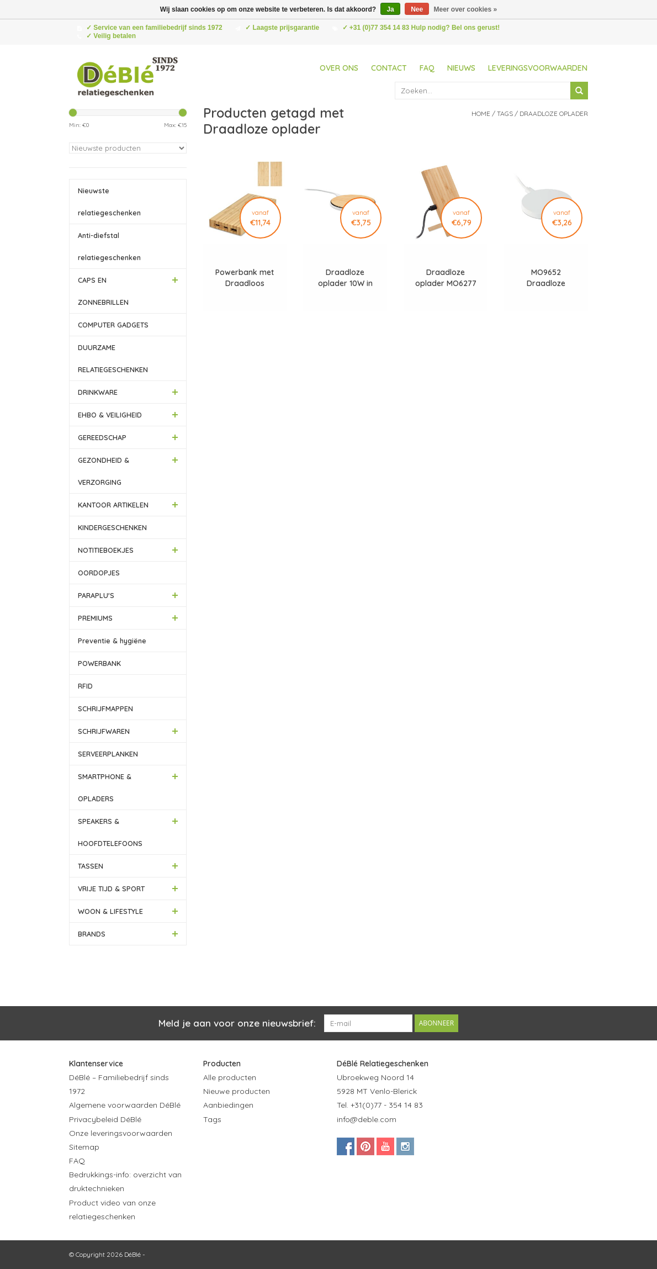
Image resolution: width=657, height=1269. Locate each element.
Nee (417, 9)
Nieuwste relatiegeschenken (109, 201)
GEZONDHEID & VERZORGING (103, 471)
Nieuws (461, 68)
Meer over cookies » (465, 9)
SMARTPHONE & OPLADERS (104, 787)
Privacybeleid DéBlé (105, 1119)
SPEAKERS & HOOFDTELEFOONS (110, 832)
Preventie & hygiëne (112, 640)
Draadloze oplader (554, 113)
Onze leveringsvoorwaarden (120, 1133)
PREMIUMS (95, 618)
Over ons (339, 68)
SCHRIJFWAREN (104, 731)
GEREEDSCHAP (102, 437)
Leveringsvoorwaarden (537, 68)
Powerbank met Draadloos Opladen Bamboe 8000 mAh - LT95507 (244, 278)
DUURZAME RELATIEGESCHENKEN (113, 358)
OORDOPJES (99, 572)
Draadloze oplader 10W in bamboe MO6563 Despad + (345, 278)
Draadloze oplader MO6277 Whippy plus (445, 278)
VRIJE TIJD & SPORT (111, 888)
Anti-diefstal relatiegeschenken (109, 246)
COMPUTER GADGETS (113, 324)
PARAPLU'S (96, 595)
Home (480, 113)
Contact (389, 68)
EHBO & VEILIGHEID (110, 414)
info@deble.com (366, 1119)
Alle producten (229, 1077)
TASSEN (90, 865)
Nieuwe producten (236, 1091)
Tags (505, 113)
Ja (390, 9)
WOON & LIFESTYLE (110, 911)
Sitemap (84, 1147)
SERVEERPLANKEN (108, 753)
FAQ (427, 68)
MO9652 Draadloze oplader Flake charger (546, 278)
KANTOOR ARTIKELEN (113, 504)
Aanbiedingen (228, 1105)
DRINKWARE (98, 392)
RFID (85, 685)
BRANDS (91, 933)
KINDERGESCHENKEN (112, 527)
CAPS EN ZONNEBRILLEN (103, 291)
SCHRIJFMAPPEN (105, 708)
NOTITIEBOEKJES (106, 550)
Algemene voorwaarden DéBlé (125, 1105)
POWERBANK (99, 663)
